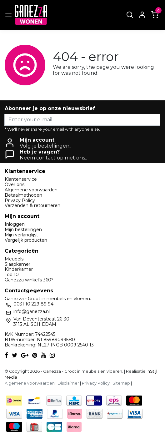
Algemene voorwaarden (31, 190)
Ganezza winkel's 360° (29, 280)
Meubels (14, 259)
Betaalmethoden (23, 195)
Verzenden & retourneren (32, 205)
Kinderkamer (19, 269)
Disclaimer (68, 383)
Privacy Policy (20, 200)
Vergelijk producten (26, 240)
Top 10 (12, 274)
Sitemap (121, 383)
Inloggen (15, 224)
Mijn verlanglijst (21, 235)
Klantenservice (21, 179)
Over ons (14, 184)
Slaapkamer (17, 264)
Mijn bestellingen (23, 229)
